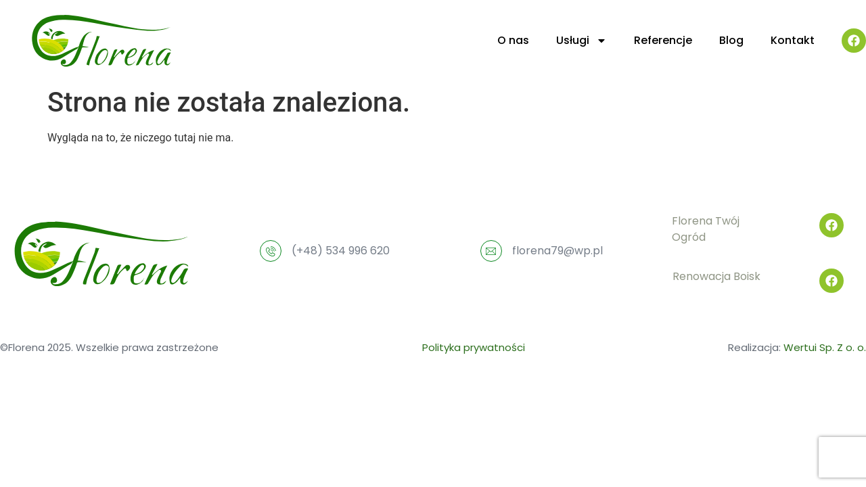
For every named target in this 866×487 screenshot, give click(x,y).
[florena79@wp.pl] (491, 251)
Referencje (663, 40)
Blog (731, 40)
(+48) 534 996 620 (341, 250)
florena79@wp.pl (557, 250)
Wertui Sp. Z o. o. (824, 347)
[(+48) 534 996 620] (270, 251)
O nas (513, 40)
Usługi (581, 40)
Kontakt (793, 40)
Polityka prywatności (473, 347)
